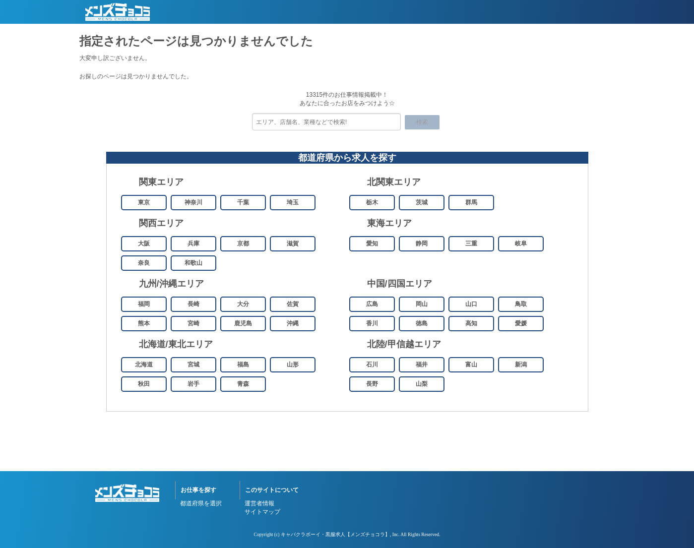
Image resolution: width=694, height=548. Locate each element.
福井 (422, 364)
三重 (471, 243)
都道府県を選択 (201, 503)
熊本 (144, 323)
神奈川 (193, 202)
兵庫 (193, 243)
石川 (372, 364)
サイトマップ (262, 511)
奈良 (144, 262)
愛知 (372, 243)
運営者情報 (259, 503)
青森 (243, 383)
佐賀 (293, 304)
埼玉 (293, 202)
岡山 (422, 304)
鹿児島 (243, 323)
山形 (293, 364)
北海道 (144, 364)
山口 (471, 304)
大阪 (144, 243)
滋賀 (293, 243)
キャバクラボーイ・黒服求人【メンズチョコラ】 (335, 534)
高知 (471, 323)
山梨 (422, 383)
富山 (471, 364)
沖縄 (293, 323)
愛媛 (521, 323)
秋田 (144, 383)
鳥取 (521, 304)
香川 (372, 323)
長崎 (193, 304)
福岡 (144, 304)
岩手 (193, 383)
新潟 (521, 364)
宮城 (193, 364)
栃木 (372, 202)
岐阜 (521, 243)
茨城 (422, 202)
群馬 (471, 202)
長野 (372, 383)
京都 (243, 243)
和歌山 (193, 262)
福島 (243, 364)
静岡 (422, 243)
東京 (144, 202)
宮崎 (193, 323)
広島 (372, 304)
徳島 (422, 323)
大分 (243, 304)
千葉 (243, 202)
